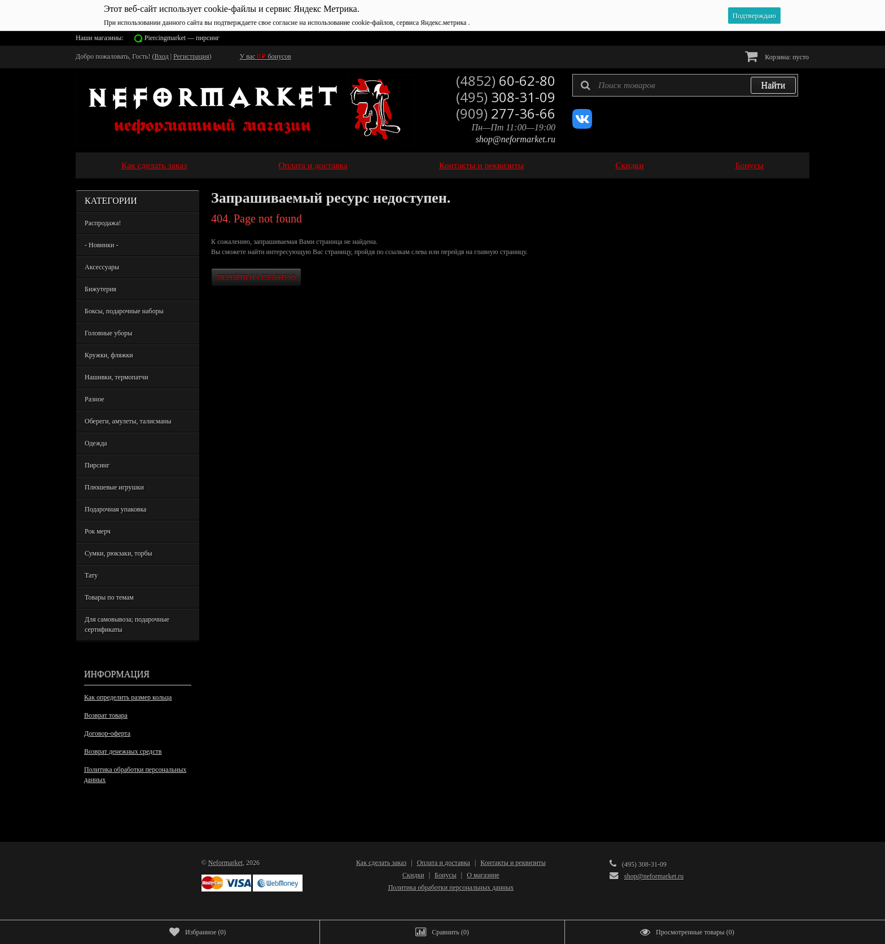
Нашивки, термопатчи (116, 377)
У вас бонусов (265, 56)
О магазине (483, 875)
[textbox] (685, 85)
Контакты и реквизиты (481, 165)
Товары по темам (109, 597)
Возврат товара (106, 715)
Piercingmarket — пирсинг (182, 38)
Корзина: (777, 56)
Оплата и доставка (313, 165)
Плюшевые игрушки (114, 487)
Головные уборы (108, 333)
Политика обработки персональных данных (135, 775)
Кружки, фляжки (109, 355)
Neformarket (225, 863)
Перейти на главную (256, 277)
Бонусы (749, 165)
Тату (91, 575)
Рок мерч (98, 531)
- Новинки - (101, 245)
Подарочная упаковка (115, 509)
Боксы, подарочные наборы (124, 311)
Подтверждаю (754, 15)
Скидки (629, 165)
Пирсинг (97, 465)
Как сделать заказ (154, 165)
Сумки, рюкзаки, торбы (118, 553)
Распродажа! (103, 223)
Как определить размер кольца (128, 697)
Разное (94, 399)
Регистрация (191, 56)
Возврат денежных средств (122, 751)
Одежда (96, 443)
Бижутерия (100, 289)
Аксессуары (102, 267)
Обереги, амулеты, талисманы (128, 421)
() (197, 932)
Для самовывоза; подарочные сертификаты (127, 624)
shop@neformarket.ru (515, 139)
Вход (162, 56)
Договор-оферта (107, 733)
